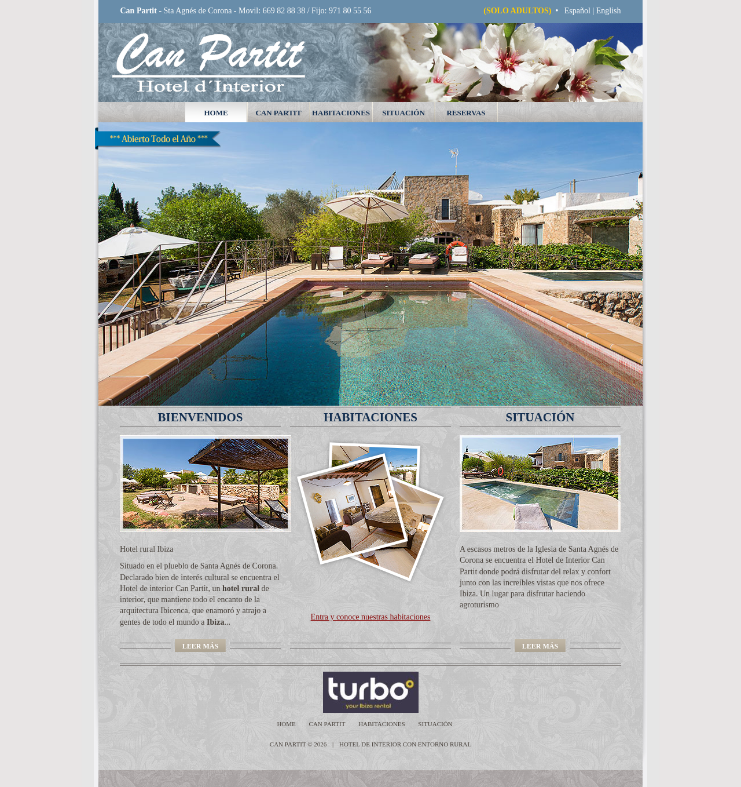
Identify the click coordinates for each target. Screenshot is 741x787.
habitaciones (341, 112)
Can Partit (278, 112)
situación (403, 112)
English (608, 10)
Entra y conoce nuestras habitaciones (371, 617)
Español (577, 10)
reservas (465, 112)
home (216, 112)
